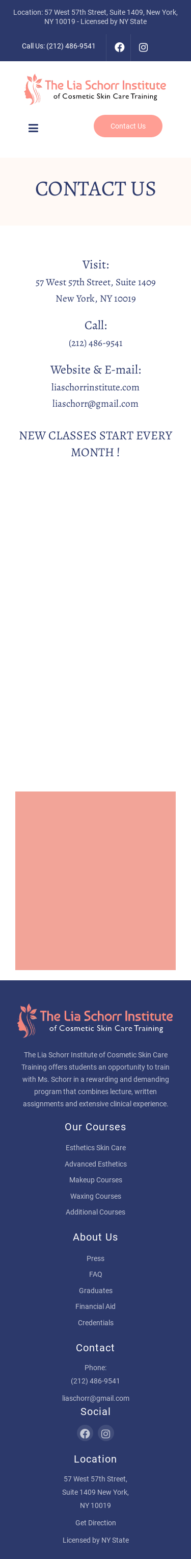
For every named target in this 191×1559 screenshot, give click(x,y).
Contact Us (128, 126)
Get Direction (95, 1523)
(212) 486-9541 (71, 46)
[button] (33, 128)
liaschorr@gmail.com (95, 403)
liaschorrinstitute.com (95, 387)
